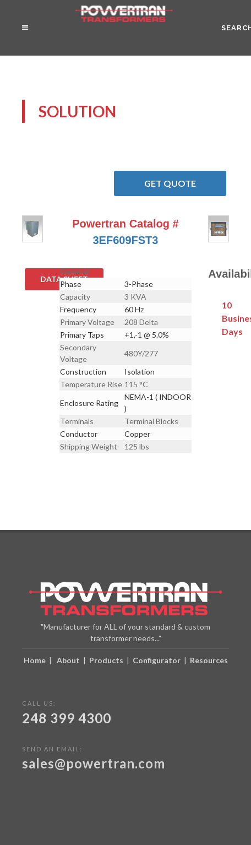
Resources (209, 660)
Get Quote (185, 183)
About (68, 660)
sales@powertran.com (93, 763)
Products (106, 660)
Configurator (157, 660)
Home (35, 660)
